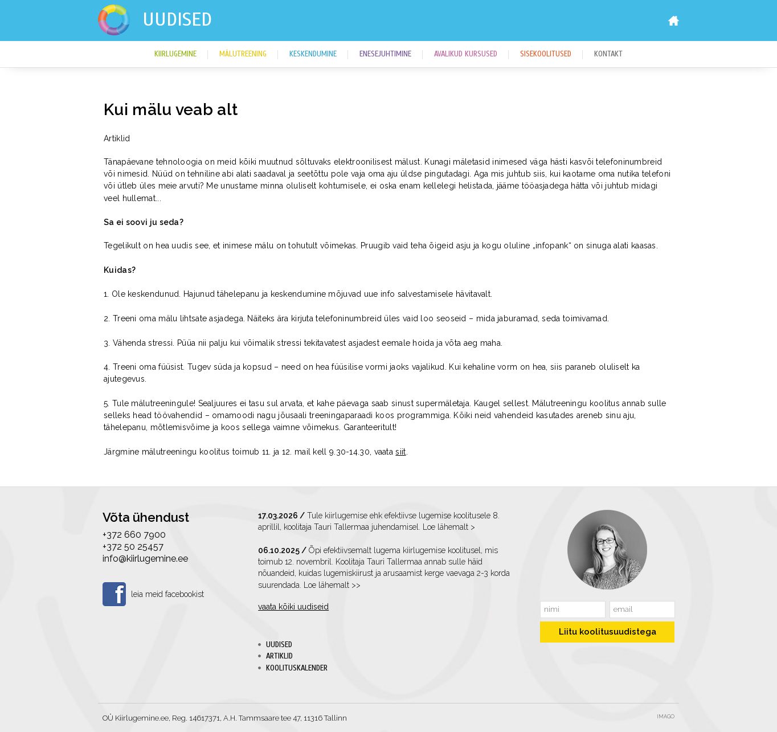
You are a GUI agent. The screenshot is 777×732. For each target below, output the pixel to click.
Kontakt (608, 54)
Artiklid (279, 656)
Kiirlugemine (175, 54)
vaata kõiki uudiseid (293, 606)
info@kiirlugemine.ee (145, 558)
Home (673, 21)
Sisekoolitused (545, 54)
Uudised (177, 19)
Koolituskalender (297, 668)
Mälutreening (243, 54)
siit (400, 451)
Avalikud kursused (465, 54)
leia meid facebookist (167, 594)
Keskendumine (313, 54)
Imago (665, 716)
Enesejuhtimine (385, 54)
